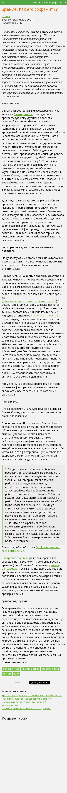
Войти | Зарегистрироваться (49, 2)
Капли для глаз (10, 705)
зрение (7, 674)
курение (53, 315)
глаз (16, 674)
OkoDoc (6, 16)
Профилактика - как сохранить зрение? (24, 702)
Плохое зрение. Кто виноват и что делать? (26, 708)
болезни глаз (11, 668)
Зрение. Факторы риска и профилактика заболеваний (32, 695)
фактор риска (50, 668)
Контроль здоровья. (15, 558)
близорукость (23, 114)
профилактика (30, 668)
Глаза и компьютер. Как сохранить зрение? (29, 301)
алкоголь (38, 315)
